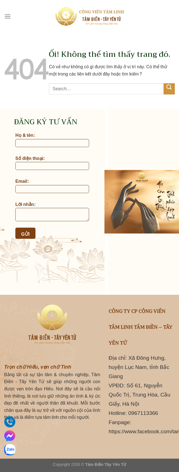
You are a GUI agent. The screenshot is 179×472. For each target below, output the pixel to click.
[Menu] (7, 16)
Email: (52, 186)
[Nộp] (169, 88)
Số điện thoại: (52, 163)
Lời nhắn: (52, 212)
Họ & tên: (52, 140)
